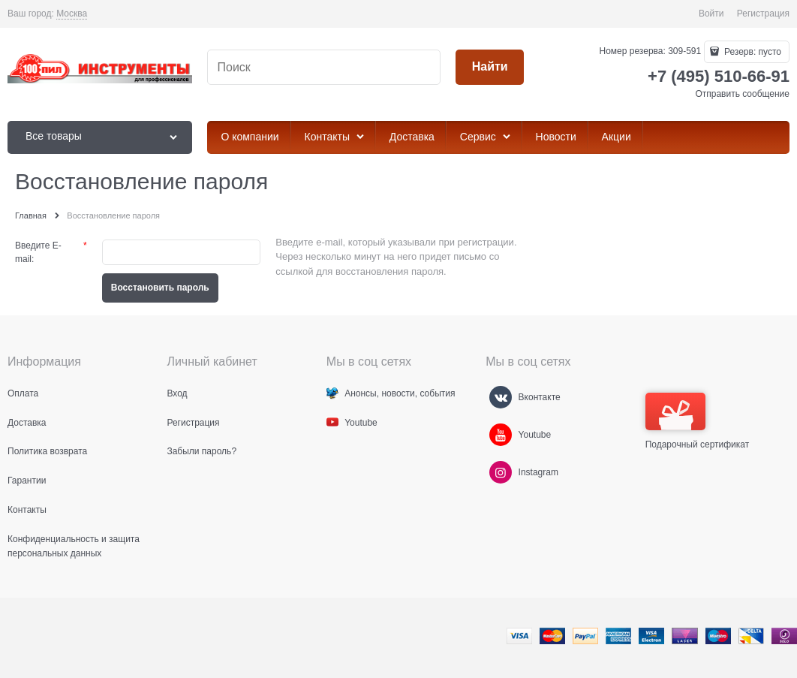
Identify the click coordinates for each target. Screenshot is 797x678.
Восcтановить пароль (160, 287)
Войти (711, 13)
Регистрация (763, 13)
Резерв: (751, 52)
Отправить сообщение (742, 94)
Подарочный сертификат (697, 421)
